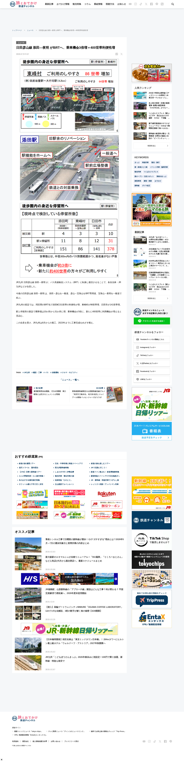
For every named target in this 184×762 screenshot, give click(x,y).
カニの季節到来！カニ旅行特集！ (32, 476)
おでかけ (158, 181)
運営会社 (25, 741)
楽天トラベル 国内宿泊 (28, 467)
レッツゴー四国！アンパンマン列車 (105, 484)
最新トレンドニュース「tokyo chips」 (28, 731)
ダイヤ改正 (146, 186)
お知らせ (121, 4)
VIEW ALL (152, 145)
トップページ (17, 30)
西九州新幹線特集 (62, 467)
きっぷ (137, 162)
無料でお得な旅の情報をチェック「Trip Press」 (108, 731)
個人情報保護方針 (39, 741)
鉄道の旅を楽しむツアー (100, 463)
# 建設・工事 (37, 372)
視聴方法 (110, 4)
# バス (46, 372)
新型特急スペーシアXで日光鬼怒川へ (105, 476)
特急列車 (145, 162)
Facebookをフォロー (146, 371)
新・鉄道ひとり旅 (141, 167)
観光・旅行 (155, 162)
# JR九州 (26, 372)
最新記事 (49, 4)
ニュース (30, 30)
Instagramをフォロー (146, 347)
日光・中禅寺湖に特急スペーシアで (69, 463)
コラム (87, 4)
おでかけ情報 (63, 4)
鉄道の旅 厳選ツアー (27, 463)
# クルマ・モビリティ (69, 372)
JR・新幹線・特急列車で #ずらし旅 (105, 480)
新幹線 (137, 186)
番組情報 (98, 4)
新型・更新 (148, 181)
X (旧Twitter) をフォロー (147, 363)
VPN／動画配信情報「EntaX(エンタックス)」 (30, 735)
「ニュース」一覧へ (69, 380)
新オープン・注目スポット (144, 176)
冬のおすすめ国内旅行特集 (29, 480)
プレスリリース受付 (71, 741)
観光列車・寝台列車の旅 (64, 476)
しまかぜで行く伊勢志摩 (64, 472)
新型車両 (138, 181)
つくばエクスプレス (151, 172)
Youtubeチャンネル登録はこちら (150, 339)
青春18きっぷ (161, 176)
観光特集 (77, 4)
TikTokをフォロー (144, 355)
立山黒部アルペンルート (64, 484)
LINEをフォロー (144, 379)
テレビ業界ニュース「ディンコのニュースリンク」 (66, 731)
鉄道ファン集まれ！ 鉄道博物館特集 (105, 472)
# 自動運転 (54, 372)
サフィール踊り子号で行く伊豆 (31, 484)
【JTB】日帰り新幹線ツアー (30, 472)
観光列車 (138, 172)
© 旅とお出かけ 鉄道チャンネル (21, 745)
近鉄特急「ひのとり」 (63, 480)
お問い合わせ (55, 741)
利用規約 (15, 741)
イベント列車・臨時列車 (159, 167)
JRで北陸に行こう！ (99, 467)
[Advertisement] (92, 19)
